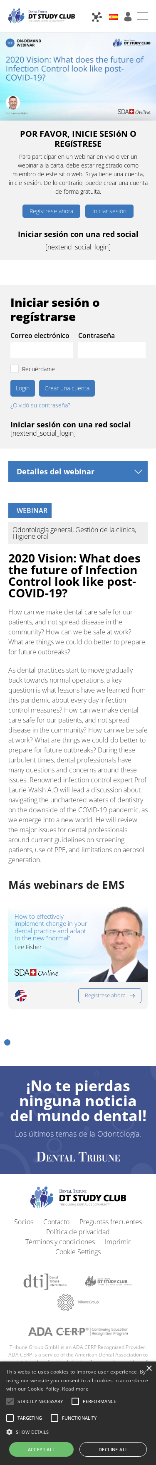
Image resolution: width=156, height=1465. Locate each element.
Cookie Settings (78, 1251)
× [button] (149, 1369)
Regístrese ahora (51, 211)
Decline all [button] (113, 1449)
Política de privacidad (78, 1231)
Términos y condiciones (60, 1241)
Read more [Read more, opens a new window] (75, 1388)
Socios (23, 1221)
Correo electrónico (39, 335)
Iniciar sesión (109, 211)
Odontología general (42, 529)
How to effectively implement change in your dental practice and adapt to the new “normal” (51, 927)
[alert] (78, 1413)
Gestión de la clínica (105, 529)
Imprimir (118, 1241)
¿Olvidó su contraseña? (40, 405)
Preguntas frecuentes (110, 1221)
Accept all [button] (41, 1449)
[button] (7, 1042)
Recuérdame (38, 369)
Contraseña (96, 335)
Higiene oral (30, 536)
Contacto (56, 1221)
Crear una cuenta (67, 388)
